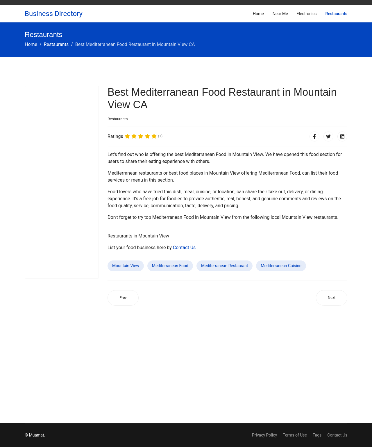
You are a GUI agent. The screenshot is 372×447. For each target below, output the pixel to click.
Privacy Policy (264, 435)
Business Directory (54, 13)
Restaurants (336, 13)
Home (258, 13)
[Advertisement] (62, 182)
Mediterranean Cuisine (281, 265)
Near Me (280, 13)
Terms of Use (295, 435)
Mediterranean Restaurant (224, 265)
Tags (317, 435)
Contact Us (184, 247)
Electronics (307, 13)
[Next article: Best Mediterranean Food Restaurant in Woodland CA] (331, 298)
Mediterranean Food (170, 265)
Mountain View (125, 265)
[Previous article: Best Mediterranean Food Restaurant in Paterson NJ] (123, 298)
